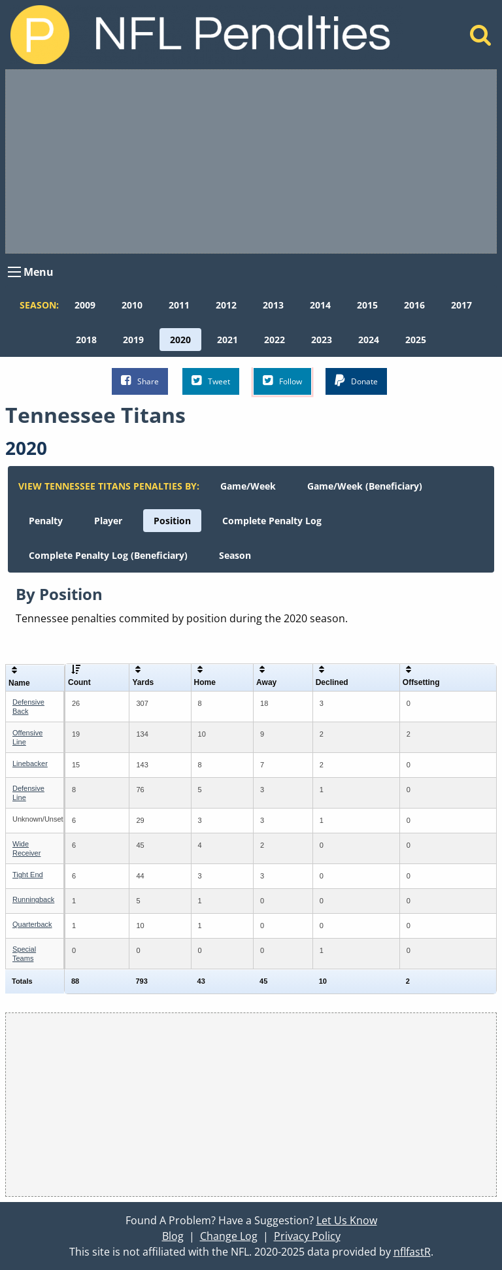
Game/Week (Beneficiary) (364, 486)
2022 (274, 339)
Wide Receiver (26, 848)
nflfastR (412, 1252)
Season (235, 555)
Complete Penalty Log (272, 520)
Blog (173, 1236)
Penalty (46, 520)
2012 (226, 305)
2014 (320, 305)
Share (140, 381)
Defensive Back (28, 706)
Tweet (211, 381)
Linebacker (30, 763)
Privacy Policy (307, 1236)
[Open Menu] (14, 272)
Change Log (229, 1236)
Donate (356, 381)
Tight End (27, 874)
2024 (368, 339)
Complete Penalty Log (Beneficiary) (108, 555)
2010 (132, 305)
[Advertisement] (251, 161)
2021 (227, 339)
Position (172, 520)
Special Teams (24, 953)
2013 (273, 305)
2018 (86, 339)
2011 (179, 305)
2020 (180, 339)
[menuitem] (85, 305)
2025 (415, 339)
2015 (367, 305)
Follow (282, 381)
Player (108, 520)
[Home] (481, 38)
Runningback (33, 899)
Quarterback (32, 924)
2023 (321, 339)
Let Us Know (346, 1220)
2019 (133, 339)
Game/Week (248, 486)
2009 (85, 305)
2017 (461, 305)
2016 (414, 305)
